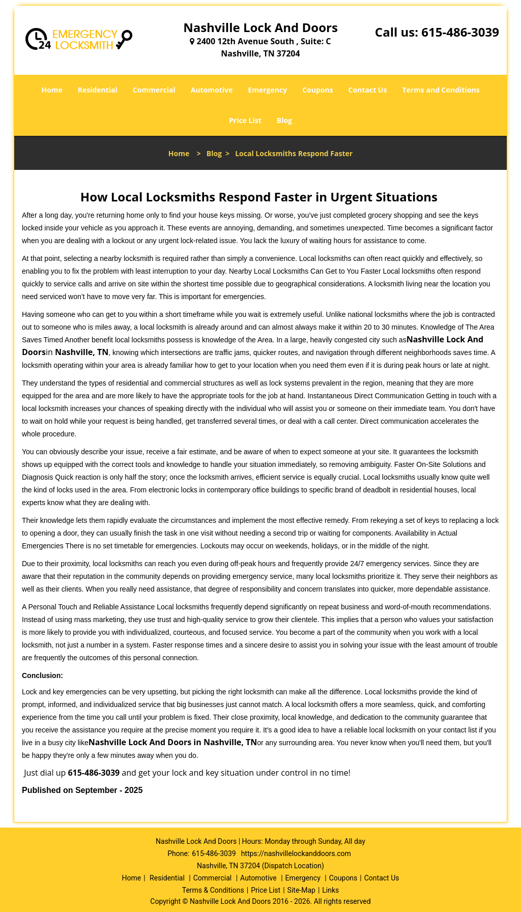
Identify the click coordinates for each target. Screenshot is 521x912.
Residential (98, 90)
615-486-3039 (460, 31)
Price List (245, 120)
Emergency (267, 90)
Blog (284, 120)
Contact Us (368, 90)
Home (51, 90)
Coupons (317, 90)
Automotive (212, 90)
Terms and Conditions (440, 90)
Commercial (154, 90)
